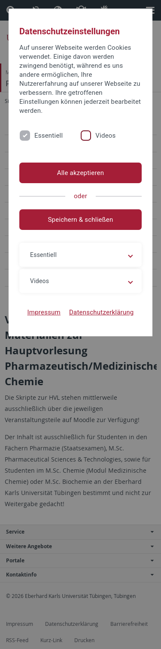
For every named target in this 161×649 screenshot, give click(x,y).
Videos (105, 135)
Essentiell (48, 135)
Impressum (44, 312)
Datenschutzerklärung (101, 312)
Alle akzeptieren (80, 173)
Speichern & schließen (80, 219)
